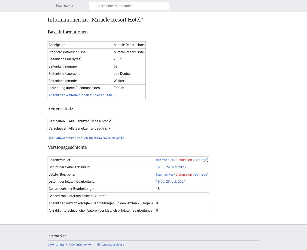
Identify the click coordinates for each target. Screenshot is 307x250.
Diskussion (183, 160)
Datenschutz (56, 244)
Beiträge (201, 160)
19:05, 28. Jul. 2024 (170, 181)
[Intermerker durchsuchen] (129, 6)
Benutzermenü (258, 8)
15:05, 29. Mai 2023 (171, 167)
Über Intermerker (81, 244)
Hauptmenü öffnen (51, 8)
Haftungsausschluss (110, 244)
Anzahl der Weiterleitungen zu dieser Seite (80, 95)
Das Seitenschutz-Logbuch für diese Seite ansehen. (86, 138)
